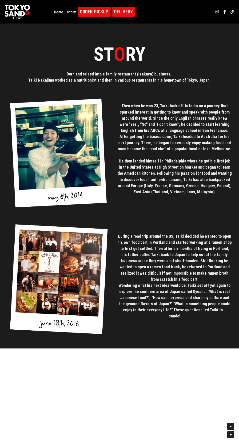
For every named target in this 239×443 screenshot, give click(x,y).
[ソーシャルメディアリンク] (217, 12)
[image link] (17, 11)
